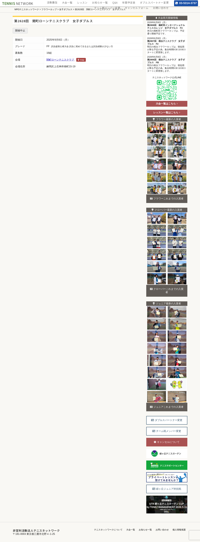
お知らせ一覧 (107, 1)
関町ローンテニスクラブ (66, 59)
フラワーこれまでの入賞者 (166, 198)
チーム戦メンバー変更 (113, 5)
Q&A (120, 1)
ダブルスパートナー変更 (155, 1)
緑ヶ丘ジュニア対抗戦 (166, 489)
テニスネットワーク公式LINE (166, 88)
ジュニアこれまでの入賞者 (166, 407)
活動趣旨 (66, 1)
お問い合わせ (161, 5)
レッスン (92, 1)
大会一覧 (79, 1)
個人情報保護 (179, 529)
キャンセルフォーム (140, 5)
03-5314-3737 (186, 3)
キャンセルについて (167, 442)
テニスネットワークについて (108, 529)
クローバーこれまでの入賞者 (166, 291)
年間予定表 (132, 1)
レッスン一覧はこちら (166, 112)
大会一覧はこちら (167, 103)
